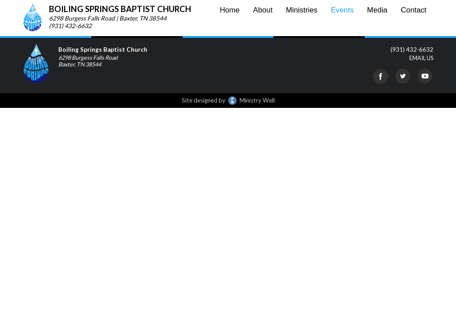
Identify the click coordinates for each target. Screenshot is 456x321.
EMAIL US (421, 58)
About (263, 10)
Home (230, 10)
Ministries (302, 10)
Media (377, 10)
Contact (414, 10)
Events (342, 10)
